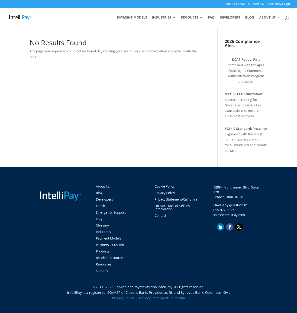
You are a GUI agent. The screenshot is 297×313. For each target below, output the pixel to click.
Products (189, 17)
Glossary (102, 225)
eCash (100, 206)
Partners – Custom (110, 245)
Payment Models (132, 17)
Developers (230, 17)
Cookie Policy (164, 186)
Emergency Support (111, 212)
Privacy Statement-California (176, 199)
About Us (267, 17)
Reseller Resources (110, 258)
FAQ (211, 17)
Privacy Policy (165, 193)
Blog (249, 17)
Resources (103, 264)
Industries (161, 17)
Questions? (256, 4)
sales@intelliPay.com (229, 215)
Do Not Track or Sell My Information (172, 207)
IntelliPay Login (279, 4)
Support (102, 270)
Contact (160, 215)
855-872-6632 (235, 4)
